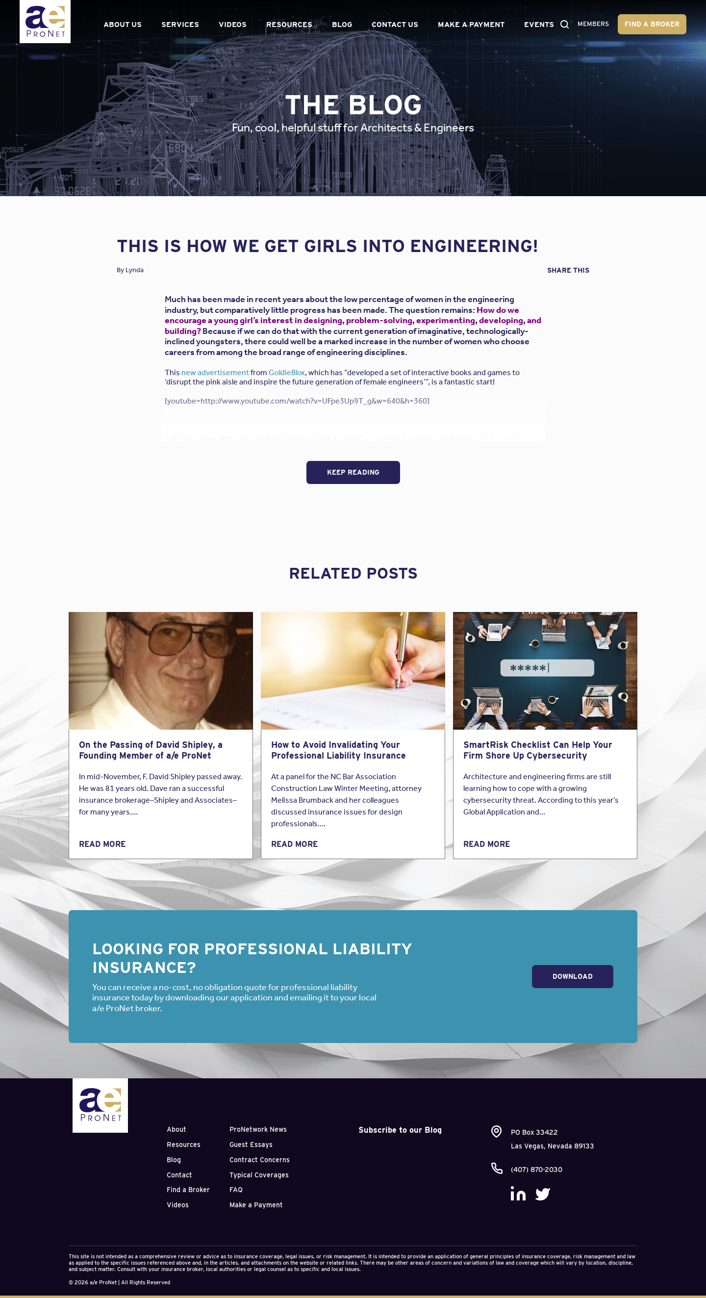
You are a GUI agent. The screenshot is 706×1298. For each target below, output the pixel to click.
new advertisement (215, 372)
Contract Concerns (259, 1160)
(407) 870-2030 (536, 1169)
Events (537, 20)
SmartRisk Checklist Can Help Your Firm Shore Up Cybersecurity (537, 750)
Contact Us (387, 20)
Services (179, 20)
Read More (102, 844)
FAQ (236, 1190)
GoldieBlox (287, 372)
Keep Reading (353, 472)
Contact (179, 1175)
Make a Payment (454, 20)
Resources (288, 20)
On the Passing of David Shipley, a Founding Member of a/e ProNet (151, 750)
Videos (231, 20)
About (176, 1129)
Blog (340, 20)
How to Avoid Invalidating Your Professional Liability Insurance (338, 750)
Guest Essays (251, 1144)
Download (573, 976)
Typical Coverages (259, 1175)
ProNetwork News (258, 1129)
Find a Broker (639, 20)
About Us (115, 20)
